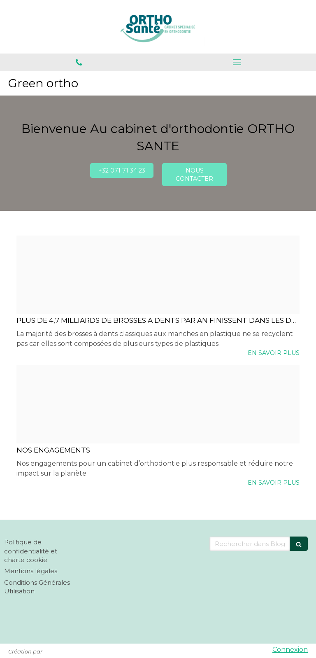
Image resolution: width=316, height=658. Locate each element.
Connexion (290, 649)
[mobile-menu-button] (237, 62)
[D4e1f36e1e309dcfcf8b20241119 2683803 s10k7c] (158, 404)
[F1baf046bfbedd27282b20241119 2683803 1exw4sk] (158, 275)
